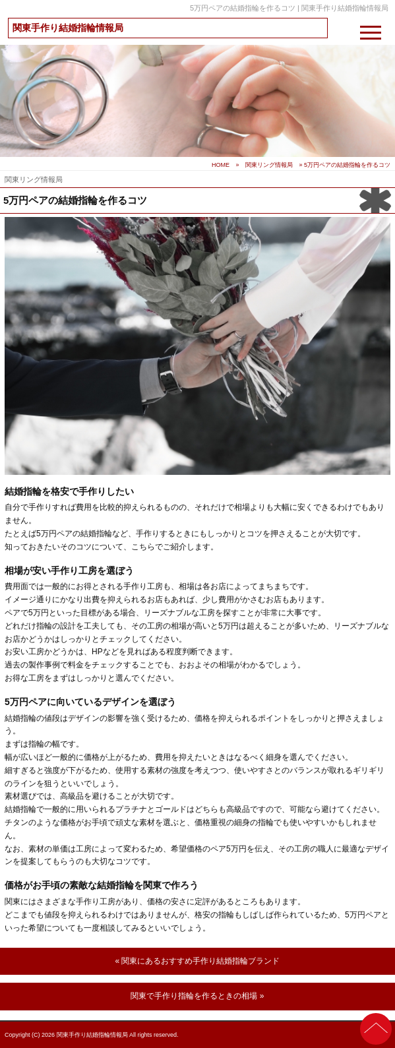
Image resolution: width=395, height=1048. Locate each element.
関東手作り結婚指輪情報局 (68, 27)
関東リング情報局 (269, 165)
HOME (220, 165)
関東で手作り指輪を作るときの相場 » (197, 996)
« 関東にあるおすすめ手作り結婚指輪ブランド (197, 961)
